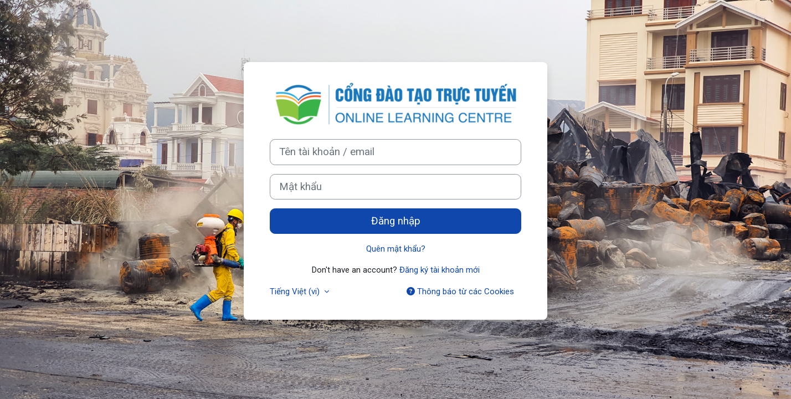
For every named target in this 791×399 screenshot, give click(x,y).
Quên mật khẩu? (395, 249)
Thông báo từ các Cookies (460, 291)
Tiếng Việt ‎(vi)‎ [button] (296, 291)
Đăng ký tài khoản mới (439, 270)
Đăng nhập (395, 221)
